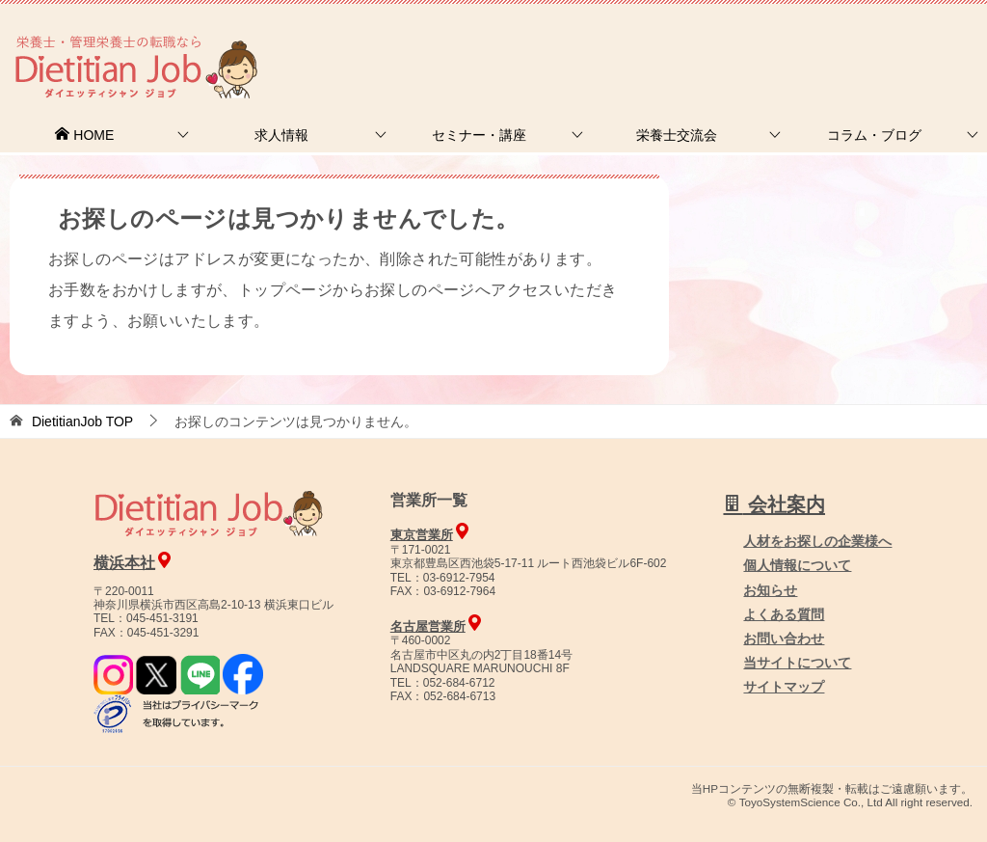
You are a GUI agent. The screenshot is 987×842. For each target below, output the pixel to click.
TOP (82, 421)
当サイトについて (797, 662)
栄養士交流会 (676, 135)
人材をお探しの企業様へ (856, 41)
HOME (84, 135)
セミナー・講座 (479, 135)
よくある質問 (783, 614)
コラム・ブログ (874, 135)
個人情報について (797, 565)
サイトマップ (783, 686)
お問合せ (656, 43)
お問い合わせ (783, 638)
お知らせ (770, 590)
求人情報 (281, 135)
